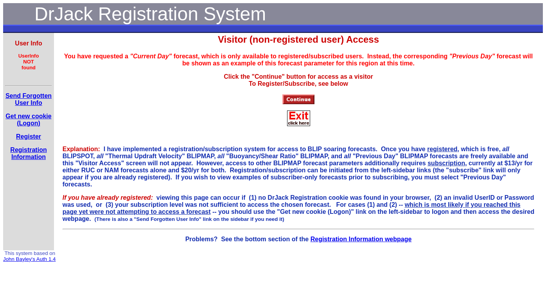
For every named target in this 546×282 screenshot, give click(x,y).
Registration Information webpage (361, 239)
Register (28, 136)
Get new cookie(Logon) (28, 120)
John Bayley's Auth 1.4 (29, 259)
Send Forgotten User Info (28, 99)
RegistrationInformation (28, 153)
